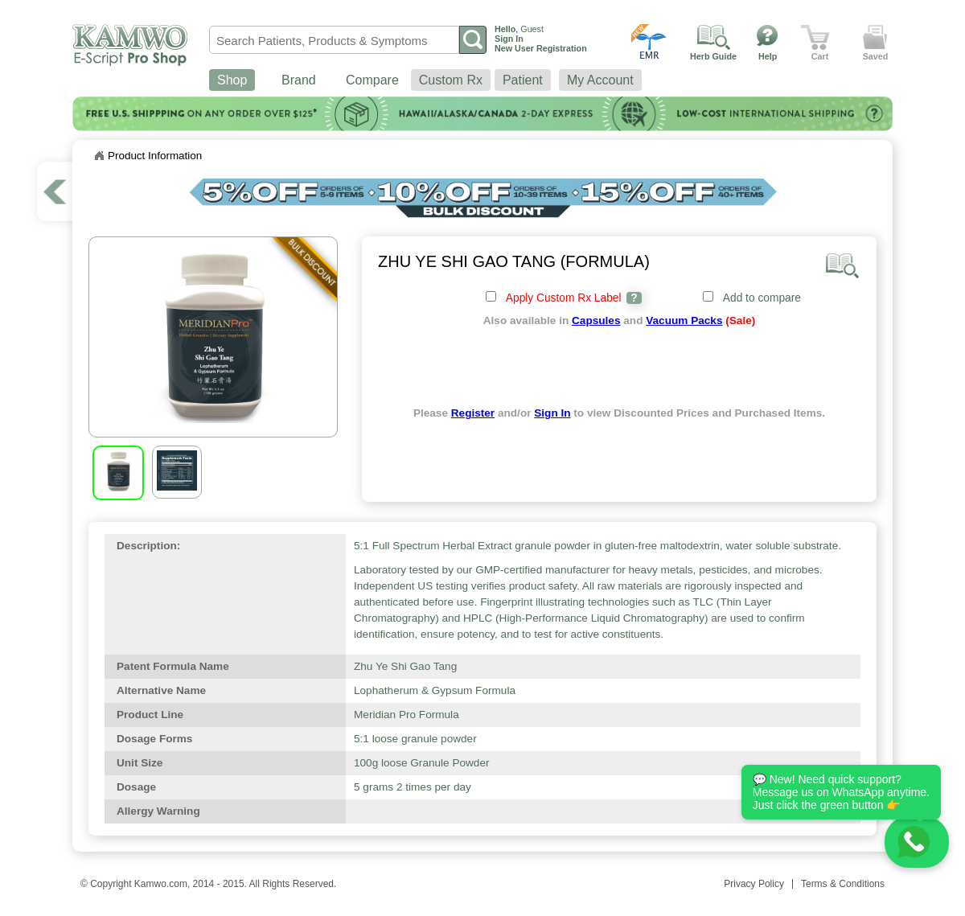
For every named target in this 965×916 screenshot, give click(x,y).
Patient (523, 80)
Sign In (552, 413)
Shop (232, 80)
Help (767, 56)
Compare (372, 80)
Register (473, 413)
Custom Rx (450, 80)
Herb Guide (713, 56)
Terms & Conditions (843, 883)
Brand (298, 80)
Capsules (596, 320)
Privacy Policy (754, 883)
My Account (600, 80)
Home (98, 156)
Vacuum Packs (684, 320)
